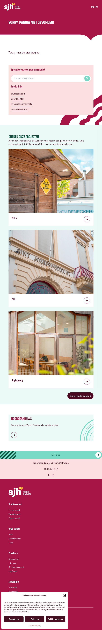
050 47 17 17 (51, 469)
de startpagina (30, 52)
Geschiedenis (15, 538)
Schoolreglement (20, 108)
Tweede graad (15, 514)
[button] (64, 595)
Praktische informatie (21, 103)
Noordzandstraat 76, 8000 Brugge (51, 462)
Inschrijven (13, 591)
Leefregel (13, 571)
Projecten (13, 587)
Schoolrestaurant (16, 567)
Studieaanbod (18, 93)
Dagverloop (14, 559)
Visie (11, 534)
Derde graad (14, 518)
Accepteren (14, 619)
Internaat (12, 563)
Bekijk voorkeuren (55, 619)
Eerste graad (14, 510)
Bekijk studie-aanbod (80, 395)
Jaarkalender (17, 98)
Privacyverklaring (35, 625)
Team (11, 542)
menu (94, 6)
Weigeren (35, 619)
